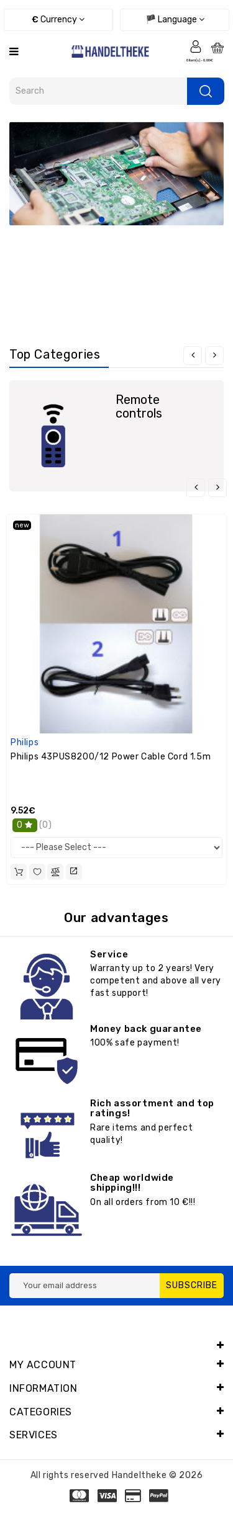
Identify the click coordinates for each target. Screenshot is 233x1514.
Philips (25, 742)
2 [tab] (117, 220)
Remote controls (139, 406)
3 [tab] (132, 220)
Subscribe (191, 1285)
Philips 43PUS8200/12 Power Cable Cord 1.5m (111, 756)
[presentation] (192, 355)
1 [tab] (102, 220)
